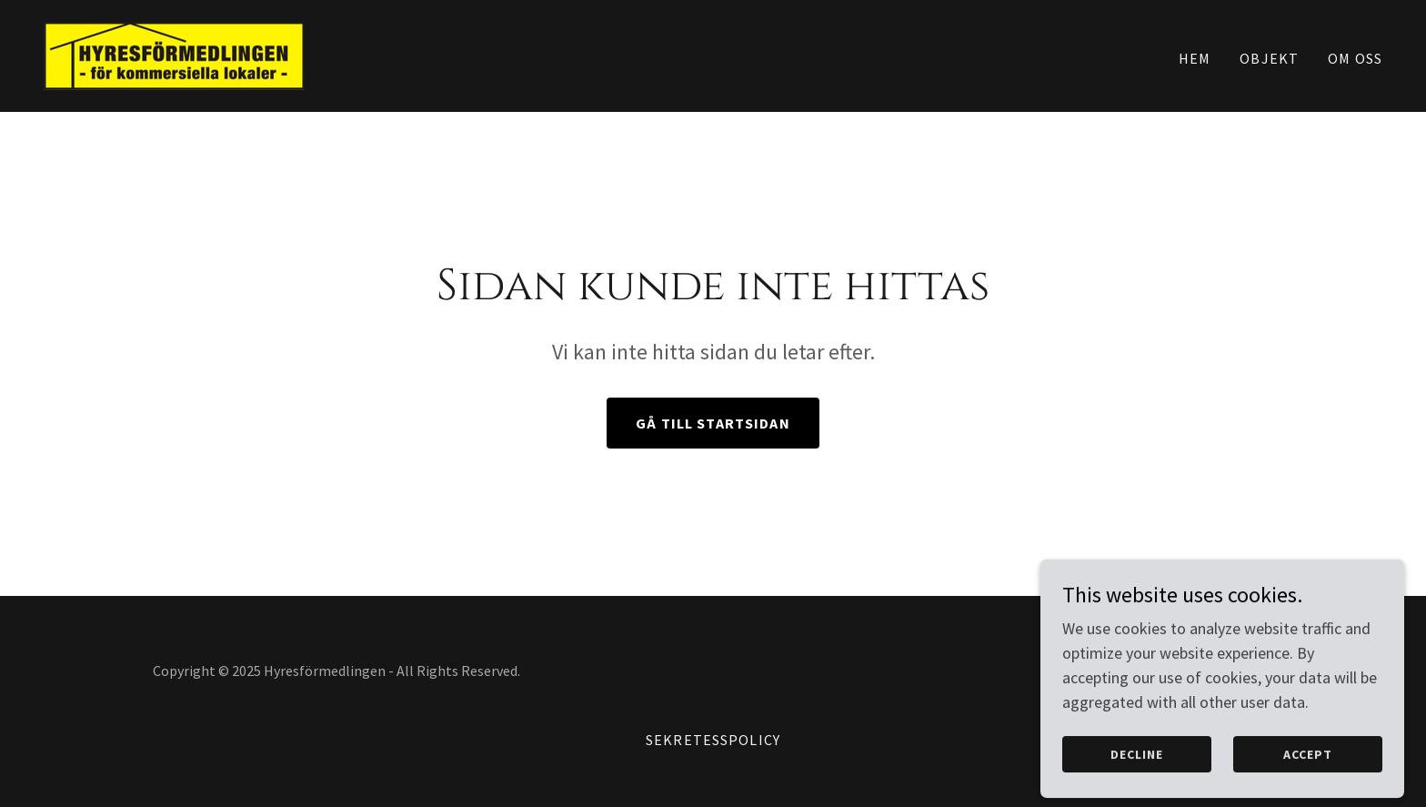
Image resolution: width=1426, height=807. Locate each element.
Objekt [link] (1269, 58)
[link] (174, 54)
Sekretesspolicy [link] (713, 740)
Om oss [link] (1355, 58)
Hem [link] (1194, 58)
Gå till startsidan (712, 423)
